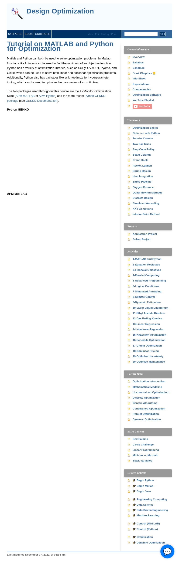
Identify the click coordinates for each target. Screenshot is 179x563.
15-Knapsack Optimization (149, 334)
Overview (139, 57)
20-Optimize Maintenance (149, 361)
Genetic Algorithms (145, 403)
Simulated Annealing (146, 203)
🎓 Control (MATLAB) (146, 523)
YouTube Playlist (143, 100)
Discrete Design (143, 197)
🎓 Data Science (143, 504)
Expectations (141, 84)
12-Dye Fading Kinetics (147, 318)
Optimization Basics (145, 127)
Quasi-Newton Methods (147, 192)
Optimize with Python (146, 133)
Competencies (142, 89)
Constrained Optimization (149, 408)
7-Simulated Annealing (147, 291)
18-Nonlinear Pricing (146, 351)
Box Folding (140, 439)
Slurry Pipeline (142, 181)
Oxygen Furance (143, 187)
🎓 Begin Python (143, 480)
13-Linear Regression (146, 324)
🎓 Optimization (143, 537)
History (105, 34)
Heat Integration (143, 176)
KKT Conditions (143, 208)
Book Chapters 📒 (144, 73)
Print (113, 34)
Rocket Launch (142, 165)
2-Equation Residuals (146, 264)
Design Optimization (60, 11)
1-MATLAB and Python (147, 259)
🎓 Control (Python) (145, 529)
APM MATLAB (25, 96)
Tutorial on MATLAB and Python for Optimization (60, 46)
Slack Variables (142, 460)
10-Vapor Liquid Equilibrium (150, 307)
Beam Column (142, 154)
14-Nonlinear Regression (148, 329)
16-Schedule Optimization (149, 340)
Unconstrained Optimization (151, 392)
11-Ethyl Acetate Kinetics (149, 313)
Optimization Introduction (149, 381)
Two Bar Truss (142, 144)
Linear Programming (146, 449)
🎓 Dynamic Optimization (149, 542)
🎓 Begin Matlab (143, 485)
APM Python (47, 96)
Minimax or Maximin (145, 455)
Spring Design (142, 171)
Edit (97, 34)
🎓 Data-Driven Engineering (150, 510)
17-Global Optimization (147, 345)
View (90, 34)
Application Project (145, 233)
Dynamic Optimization (147, 419)
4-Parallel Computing (146, 275)
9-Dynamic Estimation (147, 302)
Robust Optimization (146, 413)
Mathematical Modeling (147, 387)
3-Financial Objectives (147, 269)
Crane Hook (140, 160)
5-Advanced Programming (149, 280)
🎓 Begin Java (142, 491)
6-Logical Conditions (146, 286)
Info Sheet (139, 78)
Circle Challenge (143, 444)
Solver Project (142, 239)
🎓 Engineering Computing (150, 499)
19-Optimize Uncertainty (148, 356)
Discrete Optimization (146, 397)
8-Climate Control (144, 296)
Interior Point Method (146, 214)
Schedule (42, 34)
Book (29, 34)
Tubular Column (143, 138)
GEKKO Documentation (41, 100)
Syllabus (15, 34)
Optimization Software (147, 94)
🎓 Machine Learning (146, 515)
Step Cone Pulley (144, 149)
